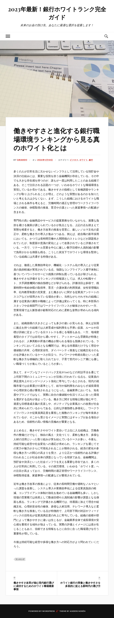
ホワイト (83, 160)
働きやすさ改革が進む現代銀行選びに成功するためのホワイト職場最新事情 (34, 586)
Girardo (22, 160)
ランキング (20, 559)
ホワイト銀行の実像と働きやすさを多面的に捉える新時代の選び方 (80, 584)
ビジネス (74, 160)
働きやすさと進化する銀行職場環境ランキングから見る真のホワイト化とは (57, 139)
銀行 (91, 160)
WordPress (48, 611)
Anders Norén (78, 611)
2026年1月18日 (45, 160)
